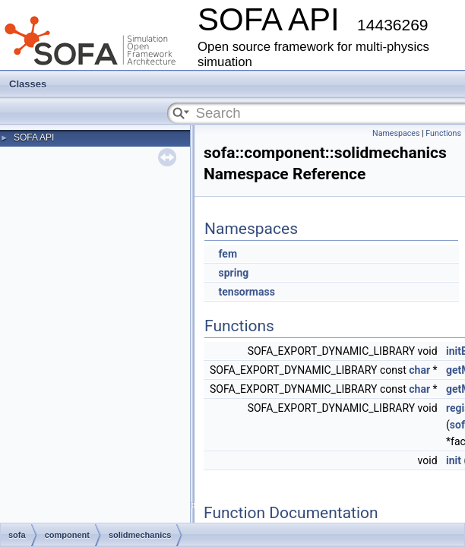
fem (227, 254)
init (453, 460)
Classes (27, 84)
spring (233, 273)
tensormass (246, 292)
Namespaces (395, 133)
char (419, 370)
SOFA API (34, 137)
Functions (443, 133)
